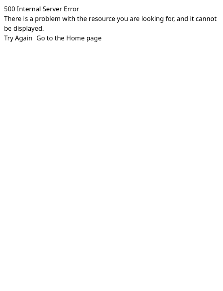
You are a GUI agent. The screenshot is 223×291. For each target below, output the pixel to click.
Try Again (18, 38)
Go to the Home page (68, 38)
